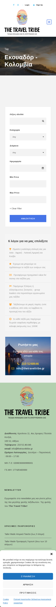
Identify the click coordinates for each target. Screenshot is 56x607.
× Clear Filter (16, 208)
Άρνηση (28, 584)
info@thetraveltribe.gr (22, 448)
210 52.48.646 (24, 444)
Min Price (14, 177)
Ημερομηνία (15, 161)
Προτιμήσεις (28, 592)
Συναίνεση (28, 576)
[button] (51, 553)
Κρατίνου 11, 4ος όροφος (30, 433)
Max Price (14, 193)
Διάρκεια (14, 146)
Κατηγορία (15, 130)
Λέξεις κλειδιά (16, 114)
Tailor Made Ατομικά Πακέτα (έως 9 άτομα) (24, 534)
